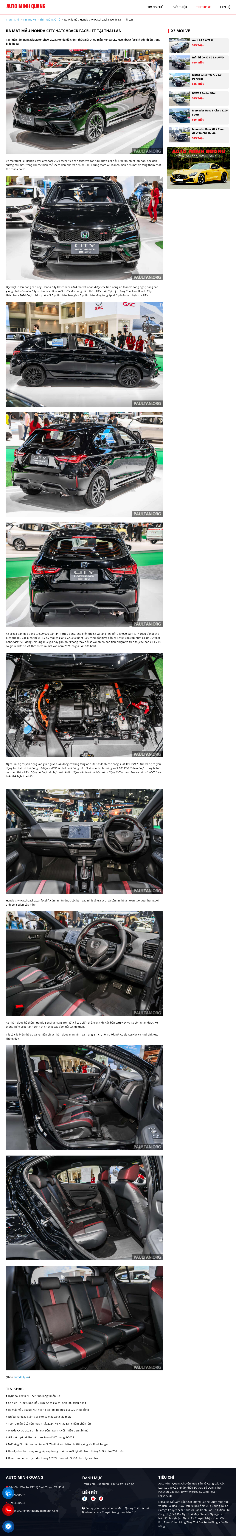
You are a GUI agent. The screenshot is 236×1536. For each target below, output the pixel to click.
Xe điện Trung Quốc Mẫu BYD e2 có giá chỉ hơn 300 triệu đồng (46, 1403)
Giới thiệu (103, 1484)
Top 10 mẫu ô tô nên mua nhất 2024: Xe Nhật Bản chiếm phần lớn (48, 1423)
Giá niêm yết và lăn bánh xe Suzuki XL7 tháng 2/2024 (40, 1437)
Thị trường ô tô (50, 19)
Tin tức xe (117, 1484)
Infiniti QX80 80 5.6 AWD (208, 57)
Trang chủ (88, 1484)
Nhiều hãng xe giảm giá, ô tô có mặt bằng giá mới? (38, 1416)
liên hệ (225, 7)
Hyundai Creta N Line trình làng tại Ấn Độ (33, 1396)
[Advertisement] (84, 784)
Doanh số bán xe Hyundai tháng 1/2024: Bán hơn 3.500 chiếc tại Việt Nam (53, 1458)
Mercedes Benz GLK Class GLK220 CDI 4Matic (208, 131)
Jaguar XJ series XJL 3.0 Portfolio (206, 76)
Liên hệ (129, 1484)
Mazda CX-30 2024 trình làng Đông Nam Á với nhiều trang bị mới (47, 1430)
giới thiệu (180, 7)
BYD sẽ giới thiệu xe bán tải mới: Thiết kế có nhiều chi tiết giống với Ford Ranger (57, 1444)
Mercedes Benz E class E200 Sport (210, 112)
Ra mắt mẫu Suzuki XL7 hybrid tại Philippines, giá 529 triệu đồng (47, 1409)
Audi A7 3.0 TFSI (202, 40)
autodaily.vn (21, 1377)
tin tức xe (203, 7)
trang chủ (155, 7)
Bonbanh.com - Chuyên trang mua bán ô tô (109, 1512)
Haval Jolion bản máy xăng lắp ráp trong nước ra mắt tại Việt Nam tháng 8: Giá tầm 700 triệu (65, 1451)
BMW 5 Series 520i (203, 93)
